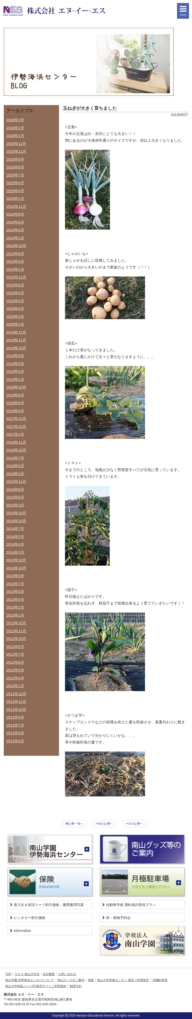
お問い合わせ (67, 974)
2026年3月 (15, 120)
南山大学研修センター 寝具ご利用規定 (123, 980)
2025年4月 (15, 191)
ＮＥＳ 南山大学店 (27, 974)
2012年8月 (15, 646)
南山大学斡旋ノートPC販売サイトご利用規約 (35, 986)
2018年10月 (16, 387)
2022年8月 (15, 285)
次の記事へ (135, 823)
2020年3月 (15, 316)
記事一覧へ (76, 823)
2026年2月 (15, 128)
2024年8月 (15, 214)
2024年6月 (15, 222)
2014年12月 (16, 513)
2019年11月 (16, 340)
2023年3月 (15, 261)
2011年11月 (16, 701)
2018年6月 (15, 403)
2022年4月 (15, 301)
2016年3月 (15, 474)
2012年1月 (15, 686)
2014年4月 (15, 544)
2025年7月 (15, 175)
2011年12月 (16, 694)
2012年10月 (16, 639)
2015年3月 (15, 505)
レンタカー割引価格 (27, 918)
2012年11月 (16, 631)
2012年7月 (15, 654)
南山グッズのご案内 (71, 980)
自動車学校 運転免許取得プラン (129, 905)
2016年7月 (15, 458)
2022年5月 (15, 293)
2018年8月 (15, 395)
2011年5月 (15, 733)
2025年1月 (15, 198)
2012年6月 (15, 662)
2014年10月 (16, 521)
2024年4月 (15, 230)
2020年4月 (15, 308)
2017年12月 (16, 418)
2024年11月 (16, 206)
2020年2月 (15, 324)
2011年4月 (15, 741)
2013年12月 (16, 560)
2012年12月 (16, 623)
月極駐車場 (159, 980)
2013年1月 (15, 615)
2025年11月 (16, 151)
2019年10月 (16, 348)
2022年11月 (16, 277)
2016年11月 (16, 442)
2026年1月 (15, 135)
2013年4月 (15, 599)
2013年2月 (15, 607)
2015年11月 (16, 481)
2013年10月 (16, 568)
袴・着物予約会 (116, 918)
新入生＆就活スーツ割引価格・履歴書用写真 (47, 905)
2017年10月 (16, 426)
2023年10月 (16, 246)
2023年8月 (15, 254)
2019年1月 (15, 379)
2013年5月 (15, 591)
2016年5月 (15, 466)
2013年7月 (15, 584)
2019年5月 (15, 364)
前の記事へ (105, 823)
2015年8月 (15, 489)
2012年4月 (15, 678)
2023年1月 (15, 269)
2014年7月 (15, 528)
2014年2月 (15, 552)
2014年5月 (15, 536)
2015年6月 (15, 497)
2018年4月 (15, 411)
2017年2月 (15, 434)
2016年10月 (16, 450)
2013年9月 (15, 576)
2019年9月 (15, 356)
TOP (8, 974)
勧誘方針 (76, 986)
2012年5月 (15, 670)
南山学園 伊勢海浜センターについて (29, 980)
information (20, 931)
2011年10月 (16, 709)
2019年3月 (15, 371)
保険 (91, 980)
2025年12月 (16, 143)
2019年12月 (16, 332)
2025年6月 (15, 183)
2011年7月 (15, 725)
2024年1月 (15, 238)
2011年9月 (15, 717)
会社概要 (49, 974)
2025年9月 (15, 159)
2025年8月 (15, 167)
